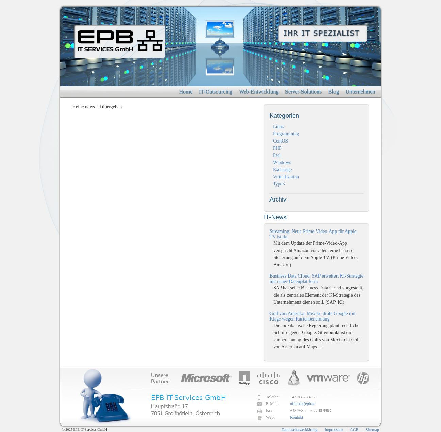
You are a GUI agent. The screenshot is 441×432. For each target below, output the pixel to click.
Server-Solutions (303, 91)
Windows (282, 162)
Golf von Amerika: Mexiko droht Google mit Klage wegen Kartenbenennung (313, 316)
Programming (286, 133)
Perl (277, 155)
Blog (333, 91)
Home (185, 91)
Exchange (282, 169)
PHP (277, 148)
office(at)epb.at (302, 403)
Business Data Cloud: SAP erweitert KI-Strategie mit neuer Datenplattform (316, 278)
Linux (278, 126)
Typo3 (279, 184)
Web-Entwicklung (259, 91)
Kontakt (296, 417)
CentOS (280, 141)
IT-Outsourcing (215, 91)
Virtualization (286, 176)
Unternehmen (360, 91)
